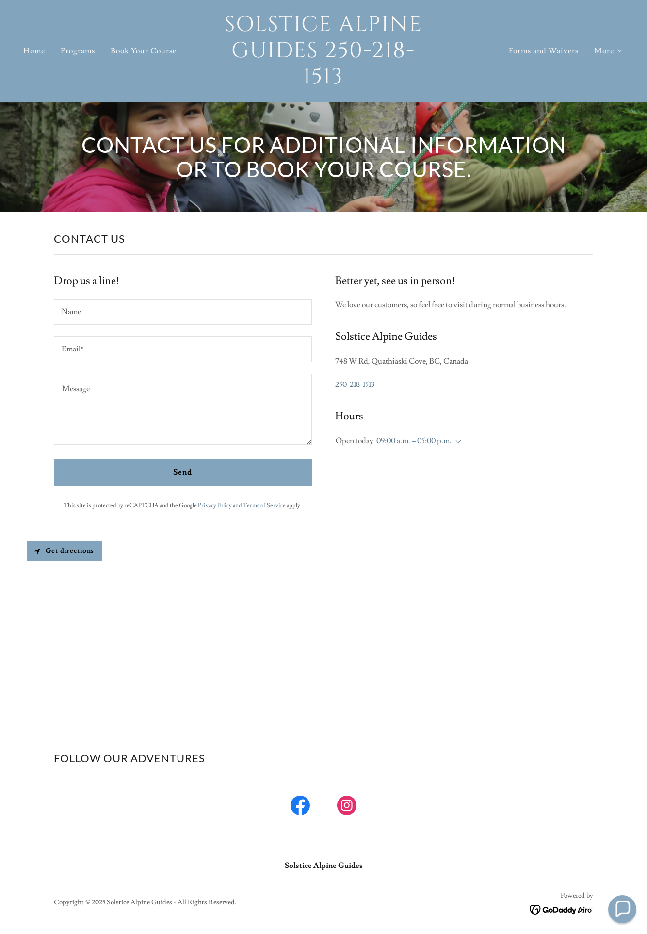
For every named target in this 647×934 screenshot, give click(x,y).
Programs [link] (78, 51)
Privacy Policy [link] (215, 505)
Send (182, 472)
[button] (609, 52)
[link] (324, 81)
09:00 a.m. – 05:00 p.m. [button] (414, 441)
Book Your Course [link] (144, 51)
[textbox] (183, 312)
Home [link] (34, 51)
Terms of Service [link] (264, 505)
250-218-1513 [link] (354, 384)
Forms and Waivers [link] (544, 51)
